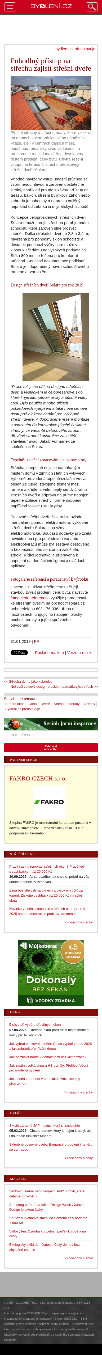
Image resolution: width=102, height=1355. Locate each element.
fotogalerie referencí (28, 598)
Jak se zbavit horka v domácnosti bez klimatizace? (47, 1057)
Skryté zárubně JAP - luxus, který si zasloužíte (44, 1126)
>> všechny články (78, 922)
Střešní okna (15, 704)
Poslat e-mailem (49, 652)
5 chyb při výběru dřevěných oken (35, 1025)
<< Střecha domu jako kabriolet (28, 681)
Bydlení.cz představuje (22, 709)
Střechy (89, 704)
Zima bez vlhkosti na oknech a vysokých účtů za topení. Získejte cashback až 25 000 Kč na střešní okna (47, 895)
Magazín (18, 1179)
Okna (33, 704)
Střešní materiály (67, 704)
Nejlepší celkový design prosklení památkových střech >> (54, 687)
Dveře (45, 704)
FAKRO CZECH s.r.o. (37, 778)
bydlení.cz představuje (75, 49)
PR (36, 641)
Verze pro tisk (79, 652)
